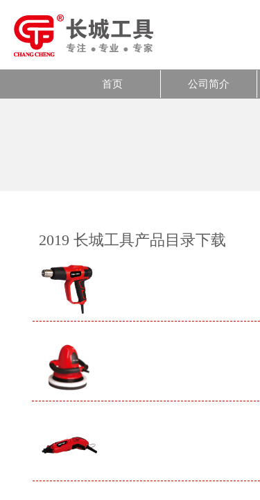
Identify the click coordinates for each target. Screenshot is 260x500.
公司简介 (208, 84)
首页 (112, 84)
